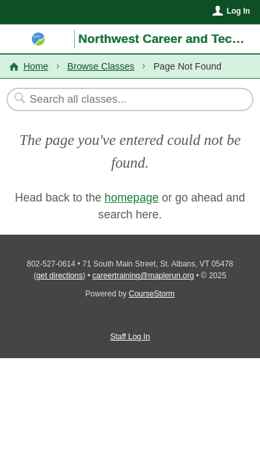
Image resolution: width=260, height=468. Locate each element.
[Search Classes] (123, 99)
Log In (238, 11)
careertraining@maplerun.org (143, 275)
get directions (59, 275)
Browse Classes (101, 66)
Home (35, 66)
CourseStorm (152, 293)
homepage (132, 197)
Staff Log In (130, 336)
